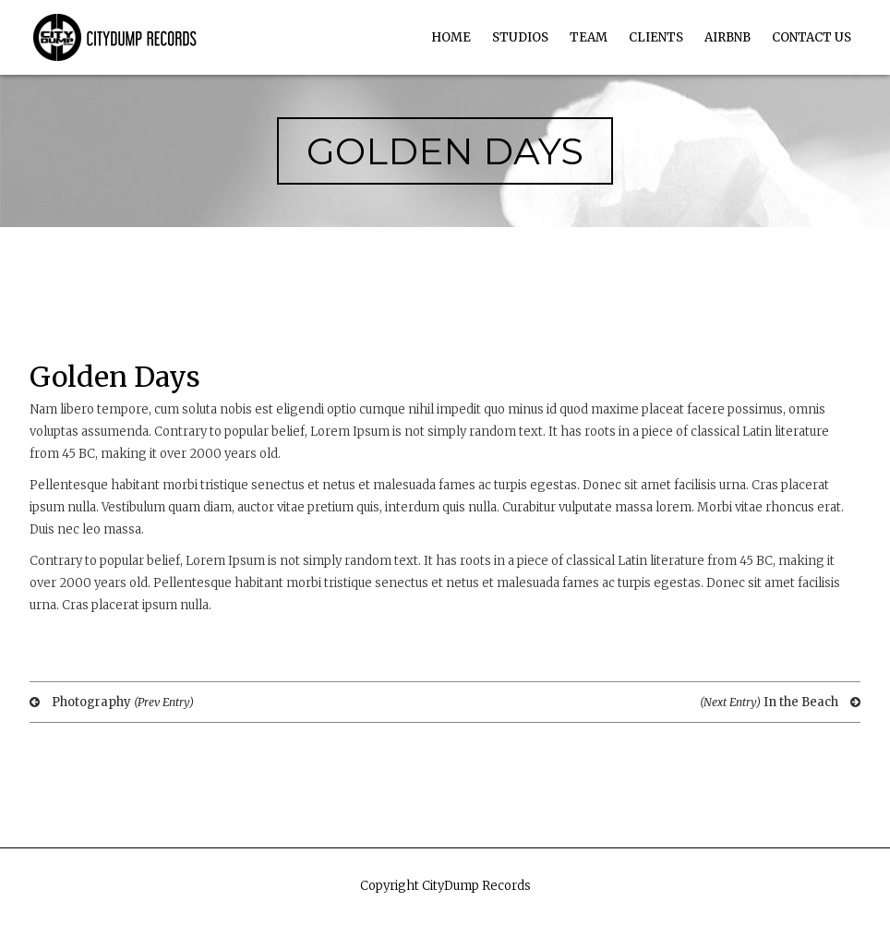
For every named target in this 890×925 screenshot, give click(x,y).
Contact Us (811, 37)
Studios (520, 37)
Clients (656, 37)
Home (451, 37)
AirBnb (727, 37)
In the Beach (780, 702)
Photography (112, 702)
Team (588, 37)
